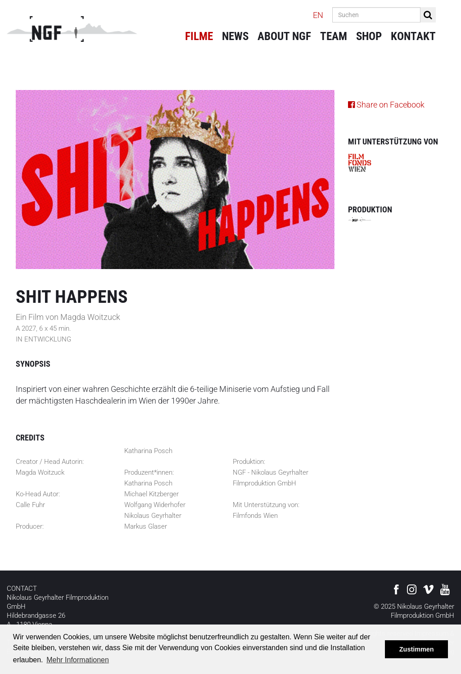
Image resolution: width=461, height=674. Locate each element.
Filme (199, 36)
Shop (369, 36)
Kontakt (413, 36)
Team (333, 36)
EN (318, 15)
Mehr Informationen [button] (77, 660)
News (235, 36)
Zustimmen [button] (416, 649)
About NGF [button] (284, 36)
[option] (175, 179)
